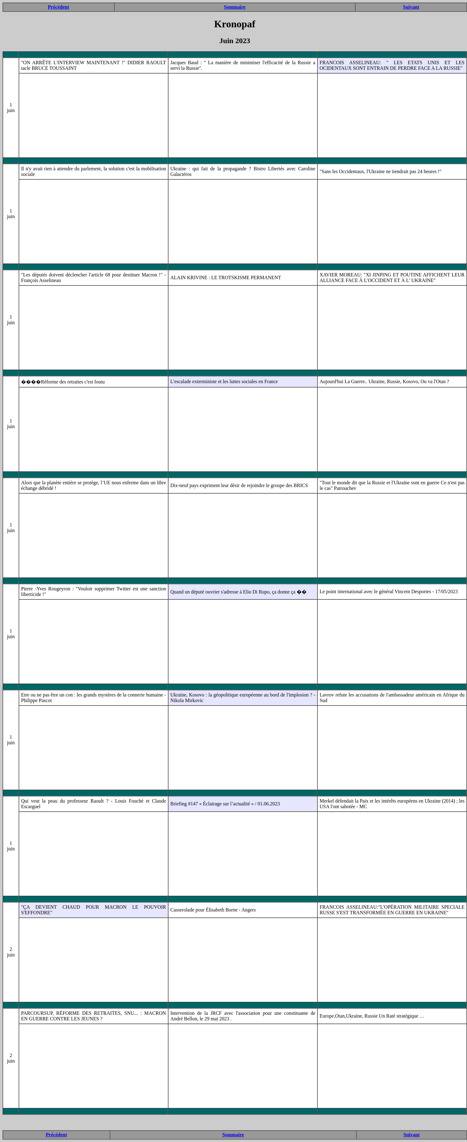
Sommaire (235, 7)
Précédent (58, 7)
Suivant (411, 7)
